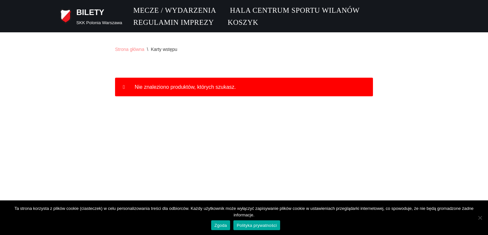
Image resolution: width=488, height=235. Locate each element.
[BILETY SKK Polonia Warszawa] (90, 16)
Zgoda (220, 225)
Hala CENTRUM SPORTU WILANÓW (295, 10)
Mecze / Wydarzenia (174, 10)
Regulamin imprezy (173, 22)
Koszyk (242, 22)
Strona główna (129, 49)
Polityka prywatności (257, 225)
